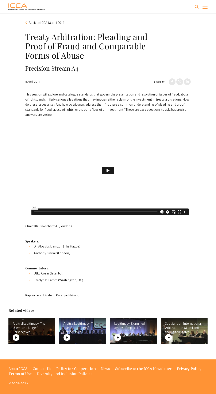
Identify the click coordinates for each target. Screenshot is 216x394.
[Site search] (196, 6)
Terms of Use (20, 374)
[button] (205, 6)
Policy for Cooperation (76, 369)
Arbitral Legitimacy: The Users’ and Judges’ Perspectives (29, 328)
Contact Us (42, 369)
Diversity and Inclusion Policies (64, 374)
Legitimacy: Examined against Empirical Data (129, 326)
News (105, 369)
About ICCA (18, 369)
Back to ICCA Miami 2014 (46, 23)
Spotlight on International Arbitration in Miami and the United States (183, 328)
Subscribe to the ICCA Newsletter (143, 369)
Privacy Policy (189, 369)
